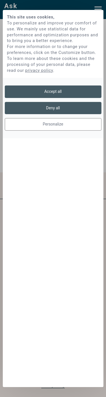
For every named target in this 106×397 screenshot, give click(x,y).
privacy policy (39, 70)
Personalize (53, 124)
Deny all (53, 108)
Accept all (53, 91)
